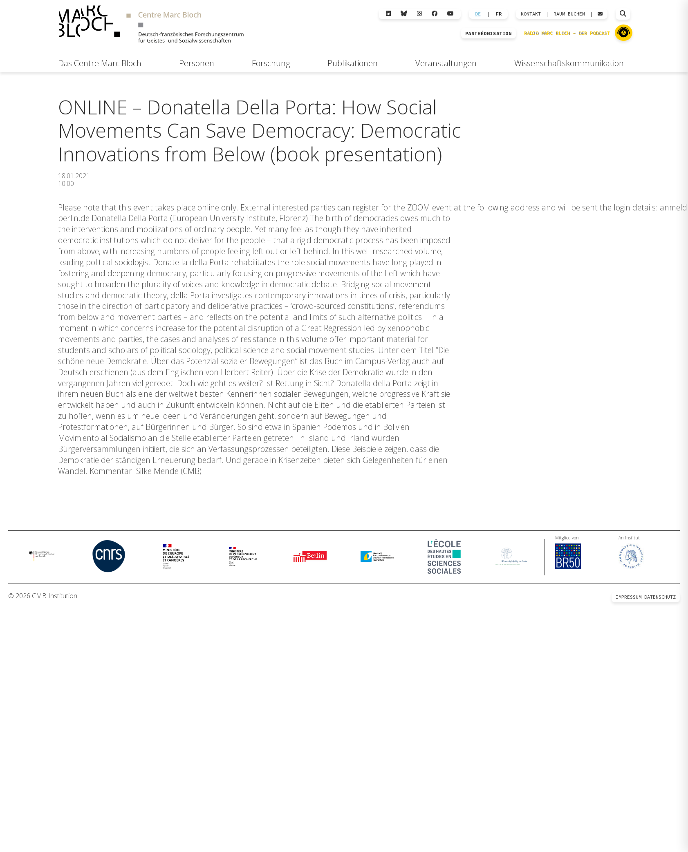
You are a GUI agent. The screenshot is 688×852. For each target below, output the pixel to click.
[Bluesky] (404, 14)
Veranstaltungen (446, 63)
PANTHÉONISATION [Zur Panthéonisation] (488, 33)
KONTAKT (531, 14)
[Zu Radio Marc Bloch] (623, 33)
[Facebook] (434, 14)
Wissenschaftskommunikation (569, 63)
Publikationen (352, 63)
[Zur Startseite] (151, 25)
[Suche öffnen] (623, 14)
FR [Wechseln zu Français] (499, 14)
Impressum (628, 597)
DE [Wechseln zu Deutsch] (478, 14)
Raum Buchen (569, 14)
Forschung (271, 63)
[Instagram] (419, 14)
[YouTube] (450, 14)
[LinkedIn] (388, 14)
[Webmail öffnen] (600, 14)
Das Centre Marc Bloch (99, 63)
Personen (196, 63)
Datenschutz (660, 597)
